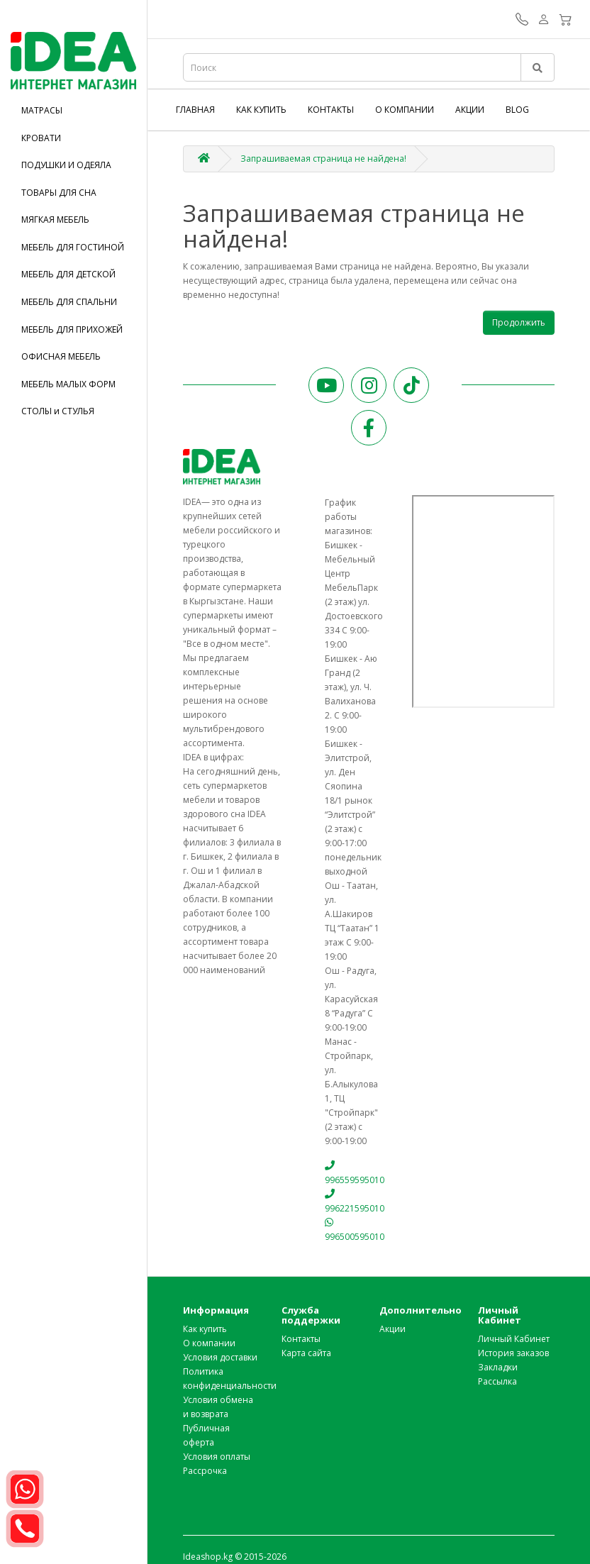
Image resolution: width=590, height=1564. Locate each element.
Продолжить (518, 322)
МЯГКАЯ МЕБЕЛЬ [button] (55, 219)
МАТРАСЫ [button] (41, 110)
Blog (517, 110)
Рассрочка (205, 1471)
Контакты (331, 110)
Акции (469, 110)
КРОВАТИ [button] (41, 138)
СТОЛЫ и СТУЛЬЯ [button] (57, 411)
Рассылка (497, 1381)
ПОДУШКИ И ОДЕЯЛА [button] (66, 165)
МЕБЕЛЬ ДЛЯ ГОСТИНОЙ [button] (72, 247)
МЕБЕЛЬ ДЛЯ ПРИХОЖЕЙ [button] (72, 329)
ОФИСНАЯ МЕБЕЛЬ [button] (61, 356)
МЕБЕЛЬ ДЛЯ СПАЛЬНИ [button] (69, 302)
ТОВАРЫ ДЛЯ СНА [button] (58, 193)
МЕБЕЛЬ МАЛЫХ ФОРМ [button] (68, 384)
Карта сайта (306, 1353)
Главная (195, 110)
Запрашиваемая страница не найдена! (323, 158)
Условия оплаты (216, 1457)
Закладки (498, 1367)
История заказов (513, 1353)
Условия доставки (220, 1357)
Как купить (261, 110)
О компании (404, 110)
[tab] (73, 110)
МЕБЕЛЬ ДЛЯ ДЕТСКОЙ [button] (68, 274)
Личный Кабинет (514, 1339)
